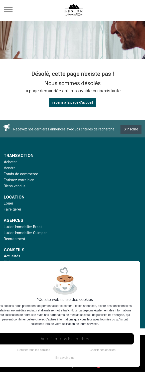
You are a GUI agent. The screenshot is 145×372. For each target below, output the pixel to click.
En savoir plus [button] (64, 357)
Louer (8, 203)
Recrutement (14, 239)
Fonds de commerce (21, 174)
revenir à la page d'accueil (72, 102)
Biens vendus (15, 186)
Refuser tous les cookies (33, 350)
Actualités (12, 256)
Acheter (10, 162)
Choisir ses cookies (102, 350)
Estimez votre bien (19, 180)
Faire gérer (12, 209)
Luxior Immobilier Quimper (25, 233)
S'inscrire (131, 129)
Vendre (10, 168)
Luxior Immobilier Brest (23, 227)
